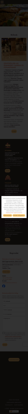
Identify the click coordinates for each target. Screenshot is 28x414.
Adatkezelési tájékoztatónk (14, 212)
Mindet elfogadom (18, 215)
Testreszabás (7, 215)
